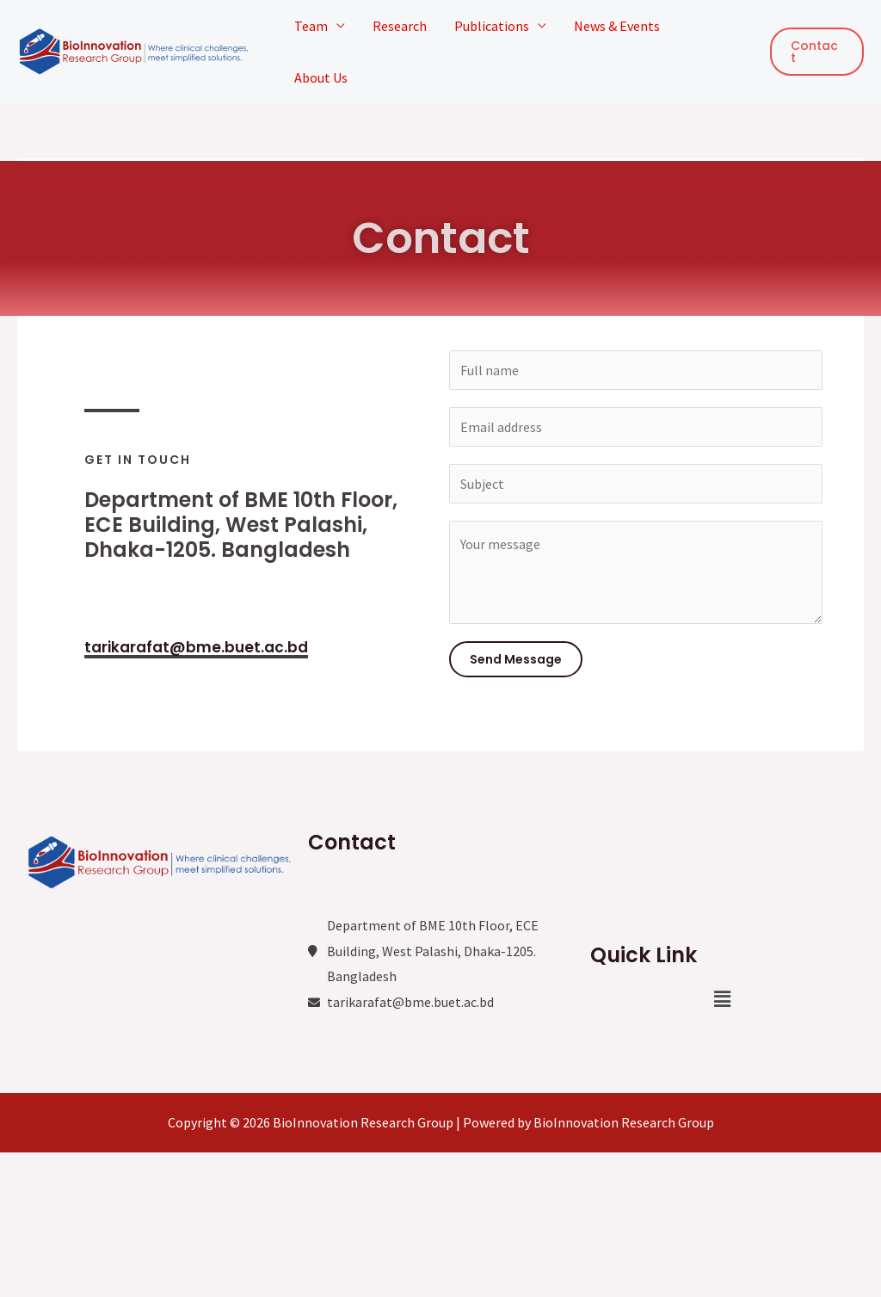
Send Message (516, 659)
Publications (491, 25)
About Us (321, 77)
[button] (722, 999)
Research (400, 25)
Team (311, 25)
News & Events (617, 25)
